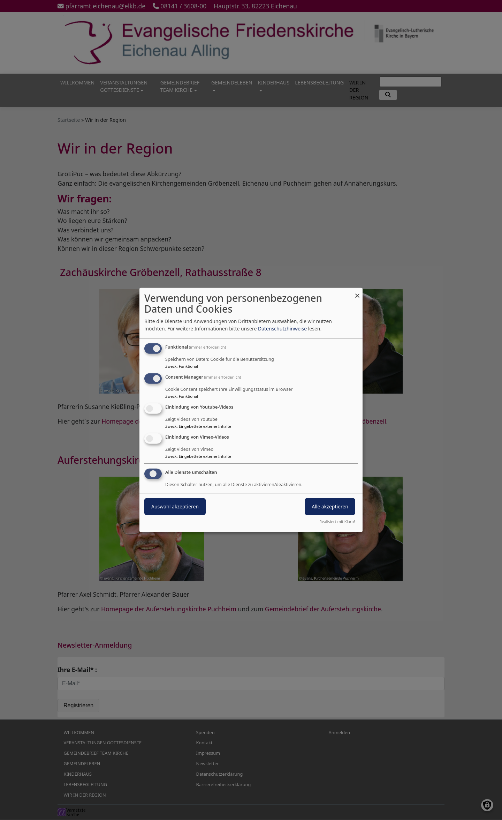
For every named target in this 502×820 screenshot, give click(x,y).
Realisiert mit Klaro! (337, 521)
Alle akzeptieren (330, 506)
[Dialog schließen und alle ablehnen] (357, 292)
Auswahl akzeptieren (175, 506)
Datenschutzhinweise (282, 328)
